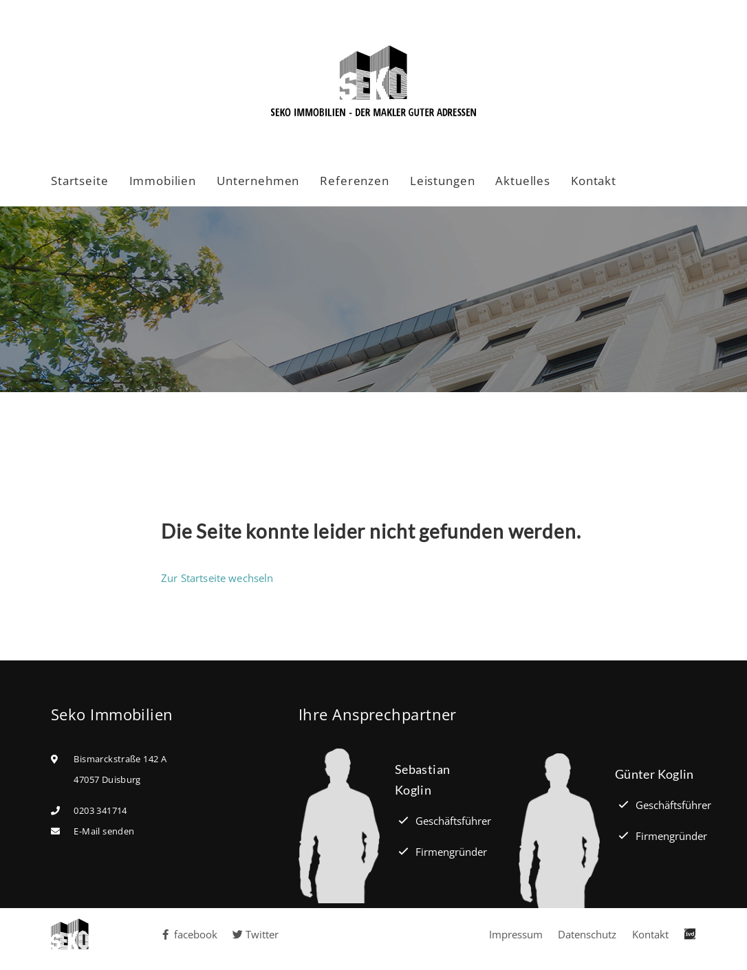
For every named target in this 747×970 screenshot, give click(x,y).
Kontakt (593, 180)
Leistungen (442, 180)
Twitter (255, 934)
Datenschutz (587, 934)
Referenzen (354, 180)
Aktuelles (522, 180)
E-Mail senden (104, 831)
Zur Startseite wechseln (217, 578)
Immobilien (163, 180)
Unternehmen (258, 180)
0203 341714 (100, 810)
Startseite (80, 180)
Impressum (516, 934)
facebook (189, 934)
